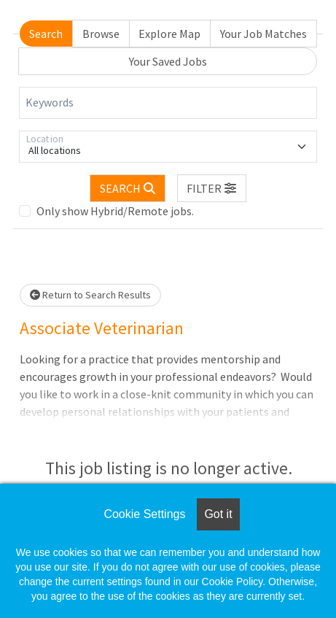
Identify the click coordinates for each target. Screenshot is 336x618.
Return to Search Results (90, 294)
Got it (218, 514)
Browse (101, 33)
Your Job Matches (263, 33)
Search (46, 33)
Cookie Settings (144, 514)
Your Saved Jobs (168, 61)
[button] (212, 188)
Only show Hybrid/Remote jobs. (115, 211)
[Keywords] (168, 103)
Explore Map (169, 33)
